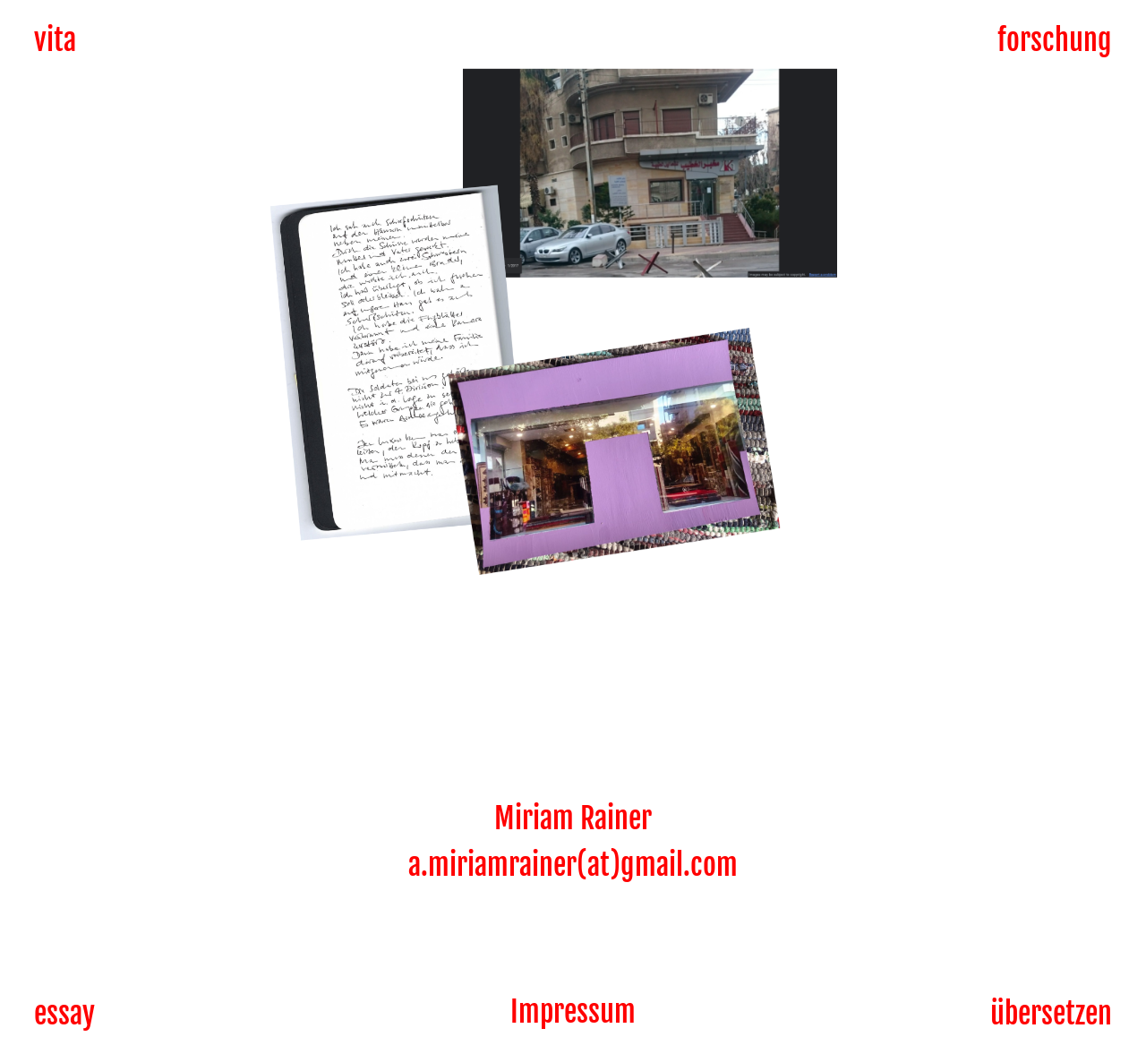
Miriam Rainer (573, 818)
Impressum (573, 1012)
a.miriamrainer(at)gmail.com (573, 865)
